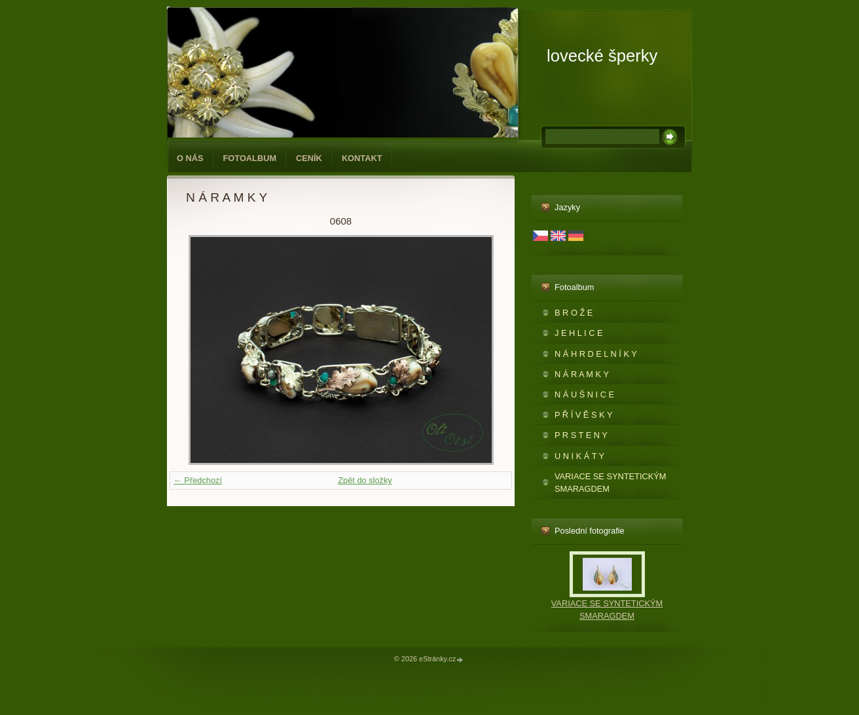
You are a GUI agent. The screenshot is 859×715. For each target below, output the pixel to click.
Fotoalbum (250, 158)
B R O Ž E (574, 313)
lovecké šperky (602, 55)
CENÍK (309, 158)
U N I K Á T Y (579, 456)
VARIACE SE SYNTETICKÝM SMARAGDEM (610, 482)
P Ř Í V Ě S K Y (583, 415)
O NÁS (190, 158)
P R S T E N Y (581, 435)
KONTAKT (362, 158)
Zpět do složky (365, 480)
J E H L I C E (578, 333)
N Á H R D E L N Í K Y (596, 354)
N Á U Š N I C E (584, 394)
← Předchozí (198, 480)
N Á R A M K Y (582, 374)
